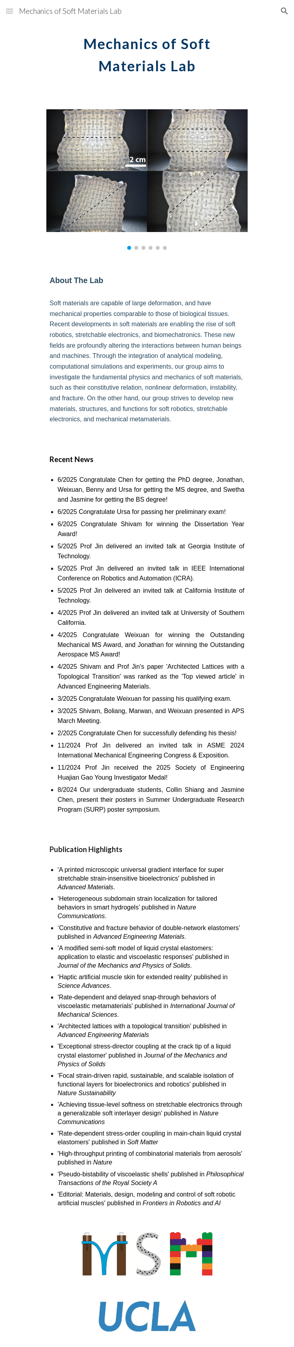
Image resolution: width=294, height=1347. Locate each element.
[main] (146, 52)
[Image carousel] (146, 179)
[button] (9, 11)
